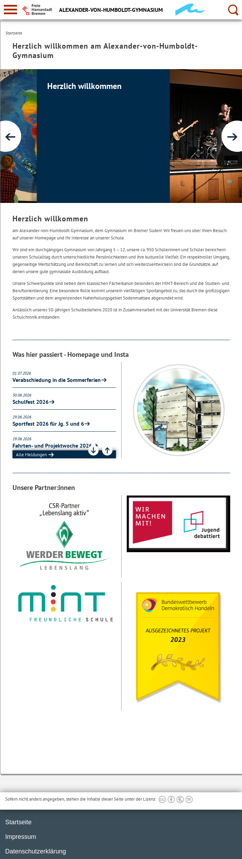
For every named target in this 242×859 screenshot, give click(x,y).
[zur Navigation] (10, 9)
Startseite (18, 822)
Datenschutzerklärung (35, 851)
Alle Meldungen (31, 455)
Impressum (20, 836)
